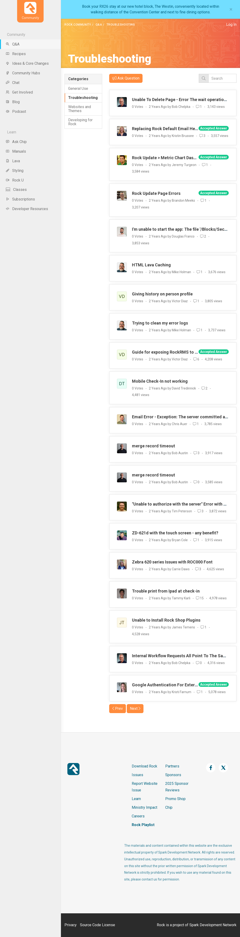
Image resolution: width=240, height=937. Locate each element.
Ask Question (125, 78)
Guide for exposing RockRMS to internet (171, 352)
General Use (78, 88)
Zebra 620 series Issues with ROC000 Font (172, 561)
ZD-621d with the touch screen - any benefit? (175, 532)
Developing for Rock (80, 122)
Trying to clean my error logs (160, 323)
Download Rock (144, 766)
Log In (231, 24)
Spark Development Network (212, 925)
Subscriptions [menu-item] (20, 199)
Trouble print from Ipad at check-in (166, 591)
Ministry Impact (144, 807)
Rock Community (77, 24)
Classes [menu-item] (16, 189)
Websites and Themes (79, 109)
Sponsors (173, 775)
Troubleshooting (83, 97)
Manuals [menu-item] (16, 151)
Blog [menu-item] (13, 102)
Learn (136, 799)
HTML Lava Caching (151, 264)
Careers (138, 816)
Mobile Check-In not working (160, 381)
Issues (137, 775)
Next (135, 708)
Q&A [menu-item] (12, 44)
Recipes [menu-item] (16, 54)
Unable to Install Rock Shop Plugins (166, 620)
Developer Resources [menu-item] (27, 209)
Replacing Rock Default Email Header (168, 128)
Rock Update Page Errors (156, 193)
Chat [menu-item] (12, 82)
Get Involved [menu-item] (19, 92)
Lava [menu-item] (13, 161)
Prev (117, 708)
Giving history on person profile (162, 293)
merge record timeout (153, 445)
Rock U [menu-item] (15, 180)
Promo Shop (175, 799)
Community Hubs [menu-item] (23, 73)
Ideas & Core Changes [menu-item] (27, 63)
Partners (172, 766)
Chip (168, 807)
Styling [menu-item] (14, 170)
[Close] (230, 9)
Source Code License (97, 925)
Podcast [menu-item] (16, 111)
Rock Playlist (143, 825)
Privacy (70, 925)
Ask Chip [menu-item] (16, 142)
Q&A (99, 24)
